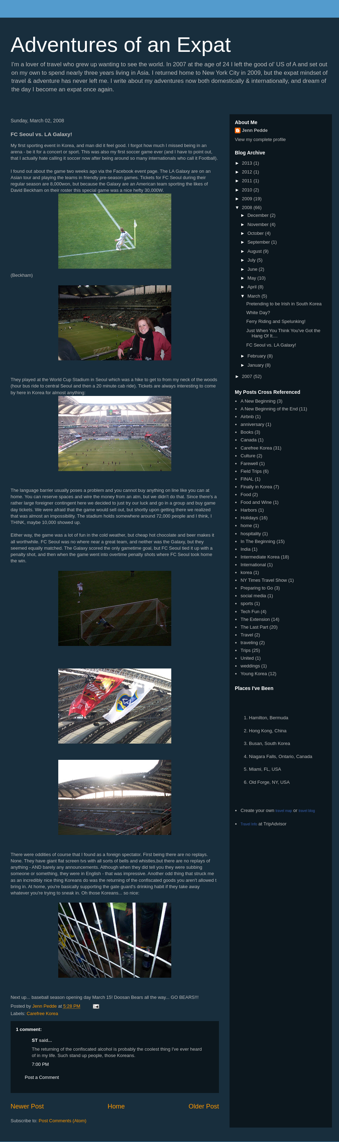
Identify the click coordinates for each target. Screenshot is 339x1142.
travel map (283, 811)
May (252, 278)
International (253, 564)
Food (245, 494)
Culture (247, 455)
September (259, 242)
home (246, 525)
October (256, 233)
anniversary (252, 424)
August (255, 251)
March (255, 296)
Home (116, 1106)
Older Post (204, 1106)
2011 (248, 180)
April (253, 286)
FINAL (247, 479)
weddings (250, 665)
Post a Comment (42, 1077)
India (245, 549)
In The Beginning (257, 541)
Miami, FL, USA (265, 769)
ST (35, 1040)
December (259, 215)
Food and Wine (256, 502)
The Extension (255, 619)
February (257, 356)
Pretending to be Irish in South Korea (283, 303)
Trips (245, 650)
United (247, 658)
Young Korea (253, 673)
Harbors (248, 510)
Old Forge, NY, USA (269, 782)
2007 (248, 376)
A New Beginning (257, 401)
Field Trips (251, 471)
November (259, 224)
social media (253, 595)
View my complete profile (260, 139)
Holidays (249, 517)
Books (246, 432)
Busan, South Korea (269, 743)
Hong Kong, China (267, 730)
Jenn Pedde (255, 130)
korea (246, 572)
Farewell (249, 463)
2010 (248, 190)
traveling (249, 642)
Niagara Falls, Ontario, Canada (280, 756)
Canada (248, 439)
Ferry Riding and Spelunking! (275, 321)
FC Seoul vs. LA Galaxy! (271, 345)
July (252, 260)
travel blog (307, 811)
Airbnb (247, 416)
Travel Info (248, 824)
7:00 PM (40, 1064)
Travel (246, 634)
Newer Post (27, 1106)
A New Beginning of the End (269, 408)
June (253, 269)
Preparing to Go (256, 588)
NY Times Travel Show (263, 580)
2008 (248, 207)
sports (246, 603)
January (256, 365)
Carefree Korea (42, 1013)
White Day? (258, 312)
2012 (248, 172)
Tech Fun (249, 611)
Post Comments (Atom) (63, 1120)
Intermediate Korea (260, 557)
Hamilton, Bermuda (268, 717)
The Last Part (254, 627)
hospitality (250, 533)
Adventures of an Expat (121, 44)
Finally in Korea (256, 486)
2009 (248, 198)
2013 (248, 163)
